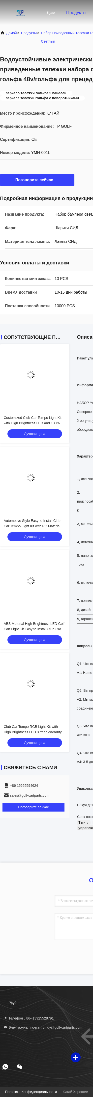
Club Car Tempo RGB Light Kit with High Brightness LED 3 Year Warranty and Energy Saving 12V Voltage (33, 732)
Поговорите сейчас (37, 179)
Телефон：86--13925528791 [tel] (28, 1018)
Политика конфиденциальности (31, 1092)
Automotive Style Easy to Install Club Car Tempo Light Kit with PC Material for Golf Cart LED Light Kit (34, 526)
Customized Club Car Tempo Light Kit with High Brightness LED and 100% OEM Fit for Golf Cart (33, 423)
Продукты (76, 12)
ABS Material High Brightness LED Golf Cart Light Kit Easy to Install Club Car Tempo (34, 629)
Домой (11, 33)
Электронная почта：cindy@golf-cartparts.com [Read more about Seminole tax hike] (42, 1027)
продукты (29, 33)
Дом (51, 12)
